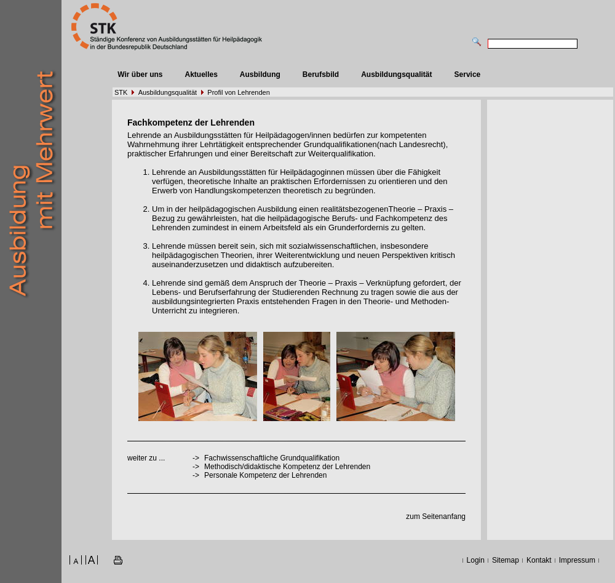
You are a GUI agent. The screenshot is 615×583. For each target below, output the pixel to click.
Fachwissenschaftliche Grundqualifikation (271, 458)
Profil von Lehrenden (238, 92)
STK (120, 92)
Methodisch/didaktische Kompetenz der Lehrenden (287, 466)
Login (476, 560)
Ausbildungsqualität (396, 74)
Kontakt (539, 560)
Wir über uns (139, 74)
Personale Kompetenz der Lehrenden (265, 475)
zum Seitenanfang (436, 516)
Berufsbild (321, 74)
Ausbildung (260, 74)
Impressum (577, 560)
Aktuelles (200, 74)
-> (195, 475)
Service (467, 74)
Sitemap (505, 560)
